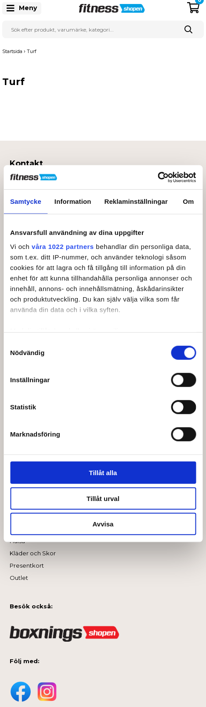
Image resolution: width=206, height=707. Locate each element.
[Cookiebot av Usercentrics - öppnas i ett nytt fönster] (157, 177)
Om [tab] (188, 201)
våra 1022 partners (63, 246)
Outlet (19, 577)
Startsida (12, 51)
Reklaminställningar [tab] (135, 201)
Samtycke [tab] (25, 201)
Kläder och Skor (33, 553)
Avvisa (103, 524)
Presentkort (27, 565)
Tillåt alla (103, 472)
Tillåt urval (103, 498)
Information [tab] (72, 201)
